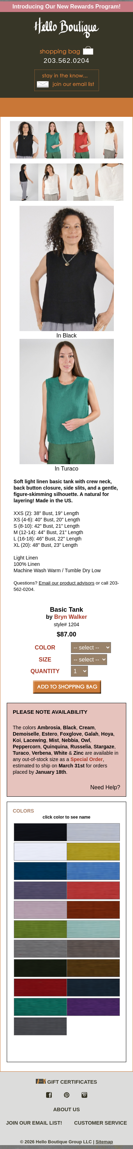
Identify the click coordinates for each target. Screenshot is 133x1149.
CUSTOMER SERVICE (100, 1123)
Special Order (87, 759)
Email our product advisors (66, 583)
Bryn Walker (70, 617)
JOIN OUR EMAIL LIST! (34, 1123)
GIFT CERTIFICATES (66, 1082)
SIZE (45, 660)
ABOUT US (66, 1109)
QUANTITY (45, 671)
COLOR (45, 648)
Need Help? (105, 787)
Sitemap (104, 1141)
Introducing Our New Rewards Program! (66, 7)
